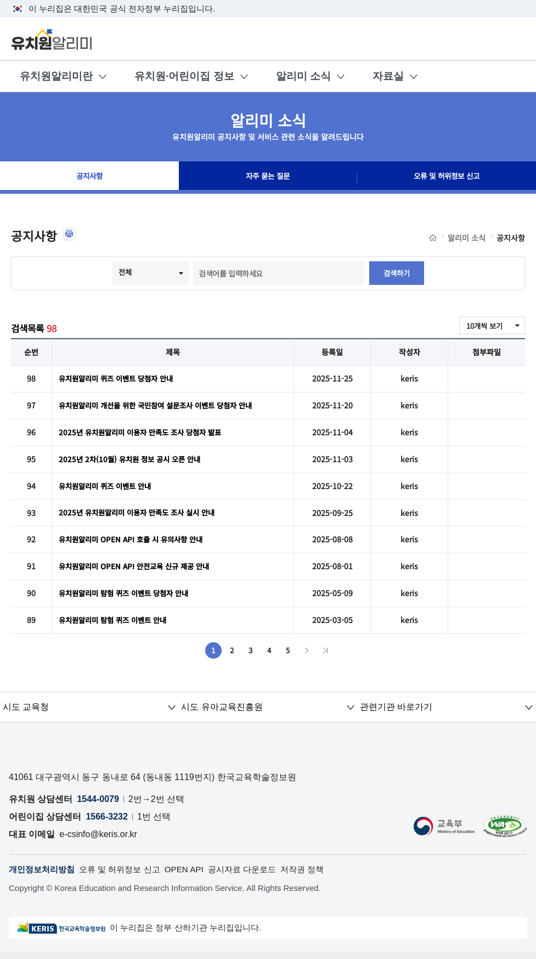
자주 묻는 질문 (267, 178)
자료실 (388, 76)
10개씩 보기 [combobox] (483, 326)
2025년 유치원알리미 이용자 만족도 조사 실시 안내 (142, 516)
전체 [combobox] (124, 272)
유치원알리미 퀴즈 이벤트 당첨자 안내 (120, 378)
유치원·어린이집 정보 (184, 76)
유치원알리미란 (56, 76)
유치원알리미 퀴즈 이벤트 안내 (108, 488)
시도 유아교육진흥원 (221, 712)
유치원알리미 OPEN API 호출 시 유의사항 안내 (135, 543)
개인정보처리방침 (44, 876)
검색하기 (396, 273)
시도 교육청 (26, 712)
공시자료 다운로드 (255, 876)
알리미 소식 (303, 76)
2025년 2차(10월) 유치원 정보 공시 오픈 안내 (133, 461)
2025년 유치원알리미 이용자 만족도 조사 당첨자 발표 (145, 433)
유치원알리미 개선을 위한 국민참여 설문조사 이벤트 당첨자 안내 (163, 406)
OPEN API (194, 876)
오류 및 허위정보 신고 (446, 178)
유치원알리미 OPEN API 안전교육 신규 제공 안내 (138, 570)
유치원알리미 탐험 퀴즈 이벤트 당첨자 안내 (128, 598)
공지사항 (89, 178)
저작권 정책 (319, 876)
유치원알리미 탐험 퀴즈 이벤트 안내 (116, 625)
